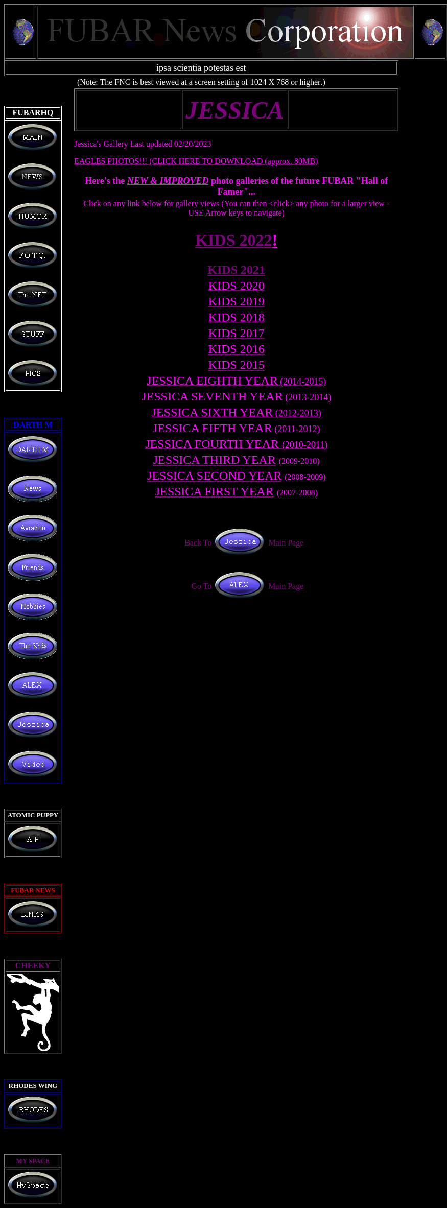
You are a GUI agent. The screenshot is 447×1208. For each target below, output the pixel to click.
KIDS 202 (233, 240)
